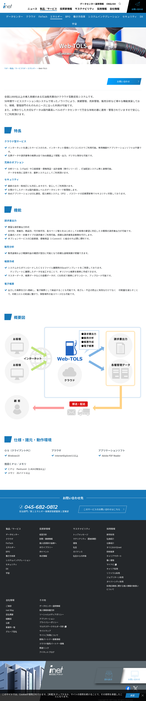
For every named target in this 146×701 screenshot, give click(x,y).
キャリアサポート (114, 555)
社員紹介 (110, 538)
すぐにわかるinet (114, 547)
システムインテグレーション (103, 16)
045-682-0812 (41, 507)
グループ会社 (11, 631)
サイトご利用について (48, 635)
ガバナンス (77, 551)
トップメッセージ (80, 534)
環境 (75, 543)
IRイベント (44, 551)
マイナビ (110, 564)
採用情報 (102, 9)
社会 (75, 547)
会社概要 (9, 614)
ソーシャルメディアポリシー (51, 614)
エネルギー (56, 16)
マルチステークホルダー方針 (51, 626)
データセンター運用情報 (92, 4)
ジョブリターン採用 (115, 577)
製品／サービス (48, 9)
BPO (67, 16)
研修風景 (110, 551)
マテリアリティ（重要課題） (85, 538)
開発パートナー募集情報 (49, 639)
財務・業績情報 (46, 538)
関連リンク (44, 647)
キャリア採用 (112, 568)
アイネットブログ (46, 652)
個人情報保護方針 (46, 610)
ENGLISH (111, 4)
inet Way (10, 610)
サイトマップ (45, 630)
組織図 (8, 618)
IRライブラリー (46, 547)
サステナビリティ (84, 9)
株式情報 (43, 555)
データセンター (14, 16)
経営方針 (43, 534)
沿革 (8, 622)
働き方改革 (79, 16)
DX (141, 16)
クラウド (31, 16)
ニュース (32, 9)
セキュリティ (129, 16)
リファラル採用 (113, 573)
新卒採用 (110, 534)
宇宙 (74, 23)
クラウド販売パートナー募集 (51, 643)
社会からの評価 (79, 555)
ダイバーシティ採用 (115, 581)
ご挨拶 (8, 605)
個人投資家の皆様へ (47, 543)
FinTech (42, 16)
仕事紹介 (110, 543)
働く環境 (110, 560)
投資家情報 (66, 9)
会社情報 (114, 9)
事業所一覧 (10, 627)
